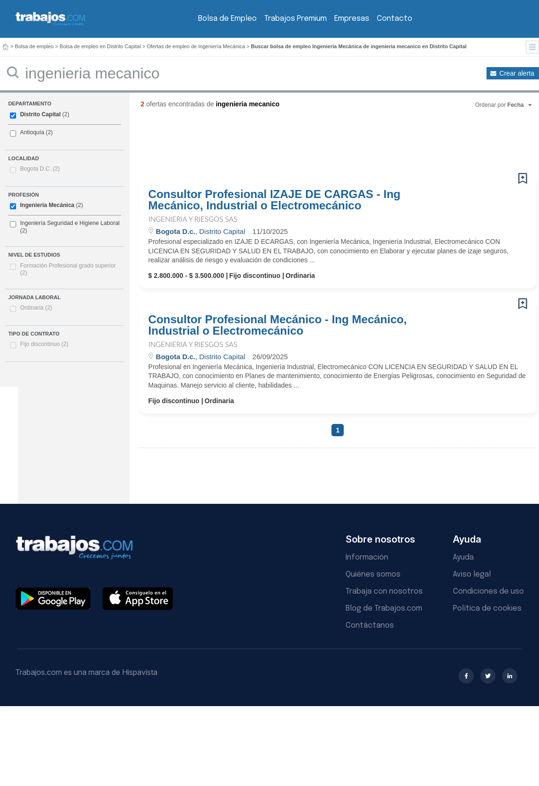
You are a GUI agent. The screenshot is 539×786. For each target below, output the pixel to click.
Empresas (351, 19)
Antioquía (32, 132)
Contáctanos (370, 626)
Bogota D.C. (40, 168)
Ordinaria (36, 307)
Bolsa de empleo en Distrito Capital (100, 46)
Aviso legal (472, 574)
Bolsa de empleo (34, 46)
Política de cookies (487, 609)
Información (367, 557)
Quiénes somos (373, 574)
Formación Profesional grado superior (67, 269)
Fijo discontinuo (44, 344)
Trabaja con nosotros (384, 591)
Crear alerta (516, 73)
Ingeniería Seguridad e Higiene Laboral (69, 223)
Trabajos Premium (295, 19)
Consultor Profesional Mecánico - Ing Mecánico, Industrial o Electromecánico (277, 325)
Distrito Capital (40, 114)
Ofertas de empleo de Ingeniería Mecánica (196, 46)
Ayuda (463, 557)
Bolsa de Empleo (227, 19)
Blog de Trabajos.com (384, 609)
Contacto (394, 19)
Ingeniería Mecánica (47, 205)
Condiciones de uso (488, 591)
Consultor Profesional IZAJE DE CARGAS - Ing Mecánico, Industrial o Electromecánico (274, 200)
